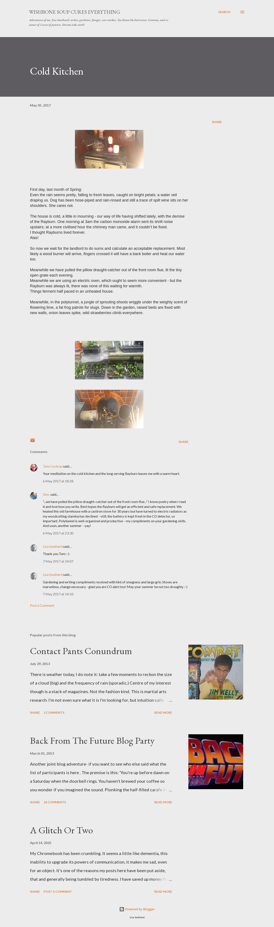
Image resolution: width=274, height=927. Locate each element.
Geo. (46, 494)
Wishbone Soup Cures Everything (74, 12)
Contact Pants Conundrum (81, 651)
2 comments (54, 712)
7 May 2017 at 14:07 (58, 561)
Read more (163, 712)
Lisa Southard (53, 546)
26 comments (55, 802)
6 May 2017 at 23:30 (58, 533)
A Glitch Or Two (61, 830)
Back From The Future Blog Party (92, 740)
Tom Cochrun (53, 466)
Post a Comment (42, 605)
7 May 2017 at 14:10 (58, 594)
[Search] (224, 12)
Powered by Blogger (137, 909)
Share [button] (217, 122)
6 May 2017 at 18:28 (58, 481)
